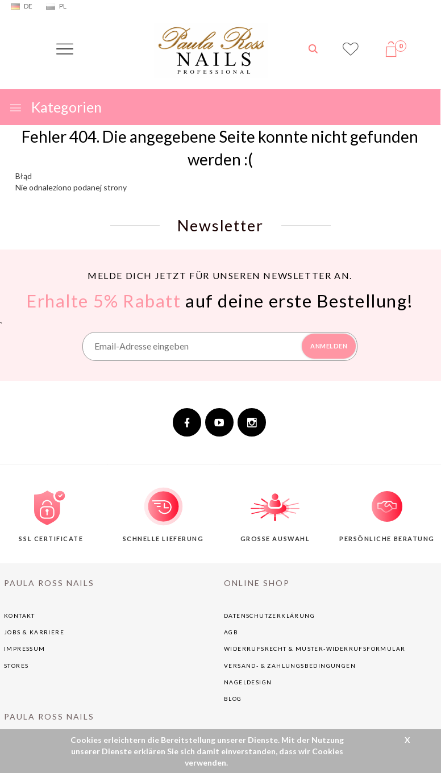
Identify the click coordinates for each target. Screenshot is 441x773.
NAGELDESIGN (248, 682)
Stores (16, 665)
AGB (231, 632)
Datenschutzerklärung (269, 615)
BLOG (233, 698)
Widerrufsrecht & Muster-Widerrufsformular (314, 648)
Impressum (24, 648)
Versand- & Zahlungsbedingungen (290, 665)
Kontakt (19, 615)
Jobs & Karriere (34, 632)
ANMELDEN (328, 346)
